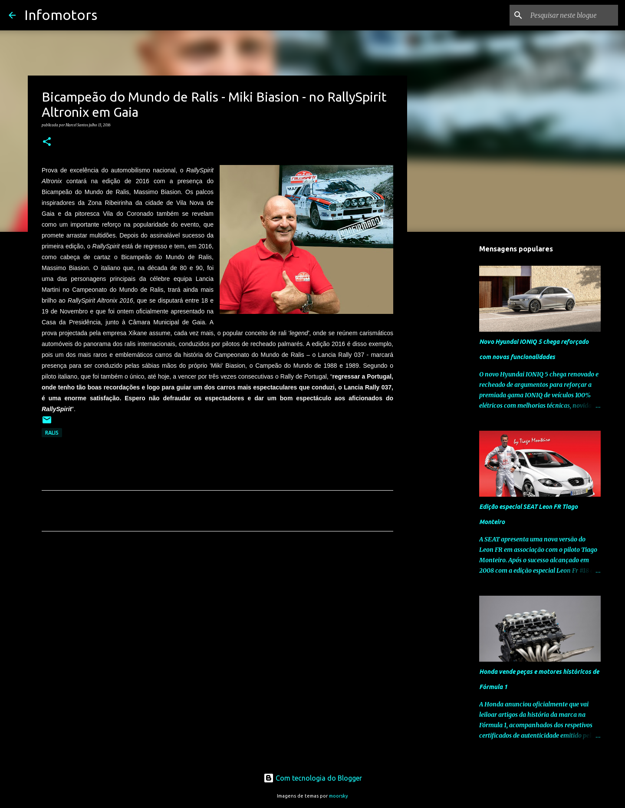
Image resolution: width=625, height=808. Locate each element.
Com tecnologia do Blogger (312, 778)
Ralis (52, 432)
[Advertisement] (217, 619)
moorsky (338, 795)
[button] (47, 142)
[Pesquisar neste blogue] (572, 15)
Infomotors (60, 15)
